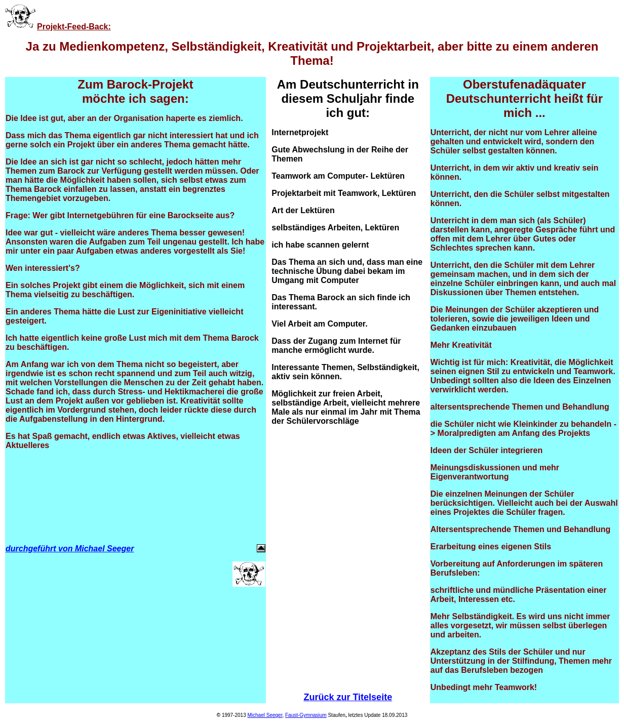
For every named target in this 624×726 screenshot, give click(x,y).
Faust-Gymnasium (306, 715)
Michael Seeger (264, 715)
